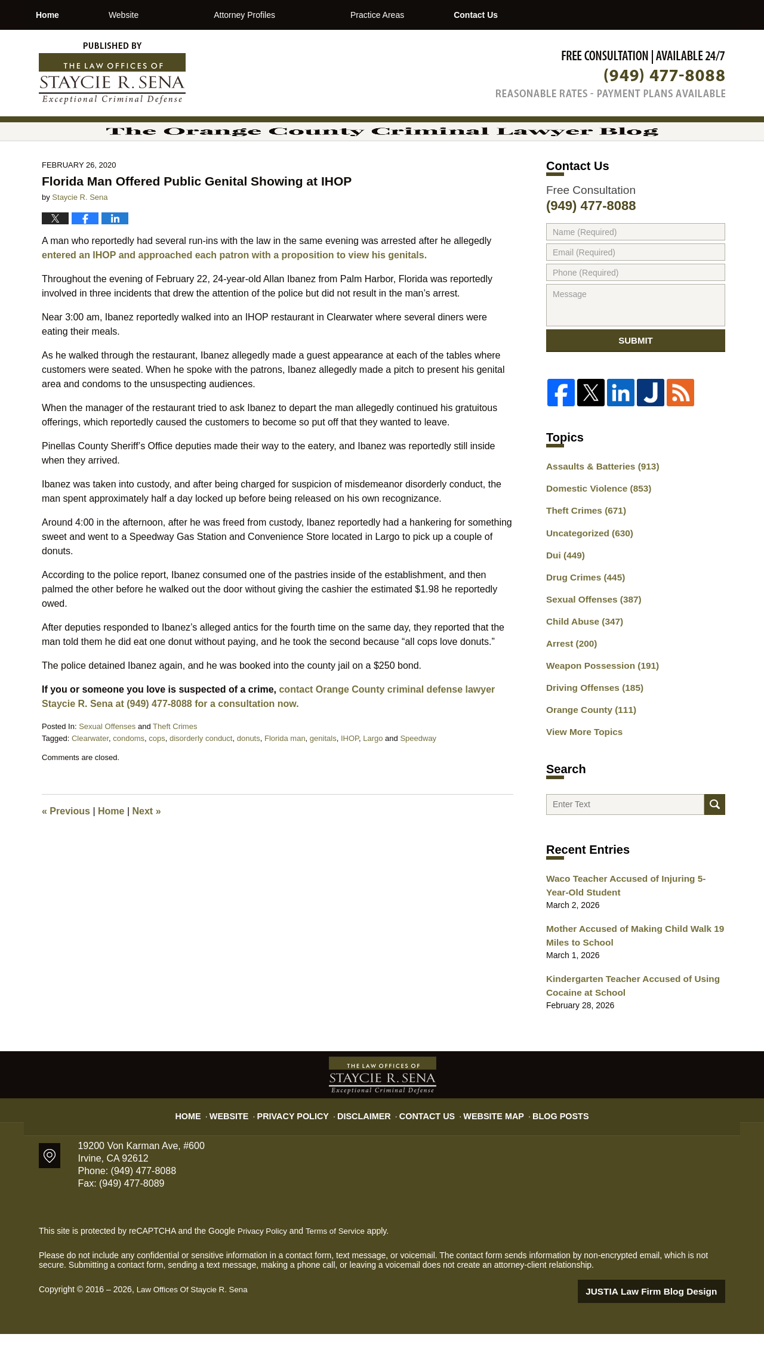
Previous (66, 850)
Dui (563, 598)
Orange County (587, 744)
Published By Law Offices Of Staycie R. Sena (610, 73)
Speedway (418, 777)
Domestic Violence (594, 535)
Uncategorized (586, 577)
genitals (323, 777)
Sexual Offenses (107, 765)
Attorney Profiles (295, 15)
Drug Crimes (582, 618)
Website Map (486, 1144)
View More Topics (581, 765)
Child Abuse (581, 660)
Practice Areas (427, 15)
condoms (128, 777)
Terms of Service (339, 1266)
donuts (248, 777)
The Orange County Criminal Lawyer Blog (112, 73)
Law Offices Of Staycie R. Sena (195, 1324)
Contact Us (550, 15)
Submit (635, 384)
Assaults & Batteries (597, 514)
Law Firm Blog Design (668, 1325)
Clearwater (90, 777)
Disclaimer (369, 1144)
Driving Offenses (590, 723)
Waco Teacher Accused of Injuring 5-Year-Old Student (629, 926)
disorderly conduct (201, 777)
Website (174, 15)
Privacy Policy (305, 1144)
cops (157, 777)
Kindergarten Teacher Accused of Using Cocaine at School (625, 1022)
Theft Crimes (175, 765)
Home (72, 15)
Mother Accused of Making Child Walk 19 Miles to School (627, 974)
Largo (373, 777)
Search (714, 842)
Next (147, 850)
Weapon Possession (597, 702)
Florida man (285, 777)
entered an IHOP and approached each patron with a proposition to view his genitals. (234, 294)
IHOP (350, 777)
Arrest (569, 681)
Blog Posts (547, 1144)
